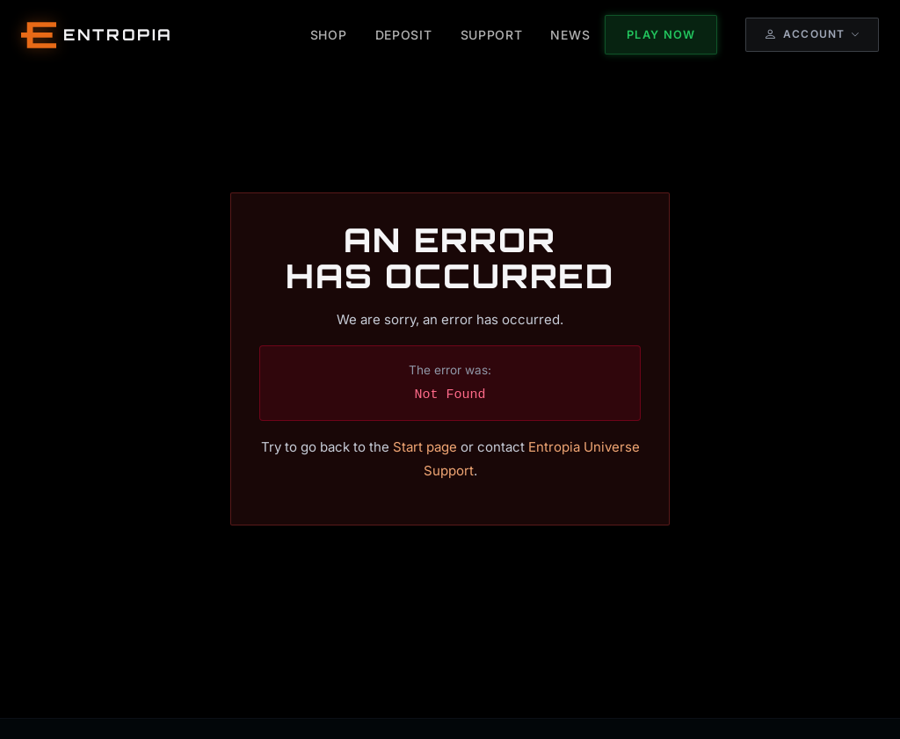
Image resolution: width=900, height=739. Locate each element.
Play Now (661, 34)
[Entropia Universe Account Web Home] (97, 34)
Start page (425, 446)
